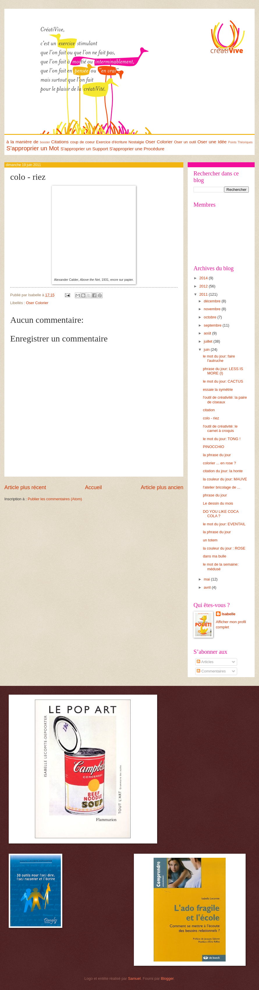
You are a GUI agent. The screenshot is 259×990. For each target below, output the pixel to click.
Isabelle (228, 614)
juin (207, 349)
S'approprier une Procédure (136, 148)
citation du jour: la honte (223, 471)
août (208, 333)
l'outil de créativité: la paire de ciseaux (225, 399)
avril (208, 587)
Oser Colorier (159, 141)
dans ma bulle (214, 556)
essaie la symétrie (218, 389)
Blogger (167, 978)
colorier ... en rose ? (219, 463)
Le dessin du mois (218, 503)
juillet (208, 341)
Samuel (134, 978)
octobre (210, 317)
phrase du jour (215, 495)
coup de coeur (82, 142)
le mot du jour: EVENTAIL (224, 524)
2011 (204, 294)
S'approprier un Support (84, 148)
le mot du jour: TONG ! (221, 439)
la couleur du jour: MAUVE (225, 479)
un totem (210, 540)
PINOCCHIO (213, 447)
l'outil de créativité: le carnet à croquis (220, 428)
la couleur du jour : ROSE (224, 548)
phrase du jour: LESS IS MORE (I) (223, 371)
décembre (212, 301)
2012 (204, 286)
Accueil (93, 487)
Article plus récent (25, 487)
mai (207, 579)
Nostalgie (136, 142)
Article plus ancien (162, 487)
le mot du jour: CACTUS (223, 381)
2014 (204, 278)
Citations (60, 141)
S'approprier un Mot (32, 148)
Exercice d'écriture (111, 142)
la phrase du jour (217, 455)
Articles (205, 662)
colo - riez (211, 418)
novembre (212, 309)
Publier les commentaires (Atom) (55, 499)
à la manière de (22, 141)
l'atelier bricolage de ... (221, 487)
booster (45, 142)
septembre (213, 325)
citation (209, 410)
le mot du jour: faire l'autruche (219, 358)
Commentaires (211, 671)
